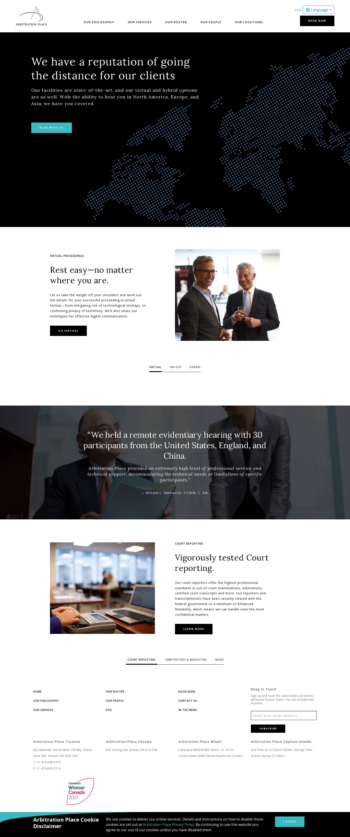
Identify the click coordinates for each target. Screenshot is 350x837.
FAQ (298, 10)
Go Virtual (68, 330)
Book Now (317, 20)
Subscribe (268, 728)
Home (37, 691)
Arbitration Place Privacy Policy (168, 824)
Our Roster (176, 22)
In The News (187, 710)
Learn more (193, 629)
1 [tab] (155, 368)
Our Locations (249, 22)
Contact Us (187, 701)
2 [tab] (176, 368)
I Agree (289, 821)
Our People (210, 22)
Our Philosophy (99, 22)
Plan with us (52, 127)
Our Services (140, 22)
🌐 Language (317, 9)
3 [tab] (195, 368)
